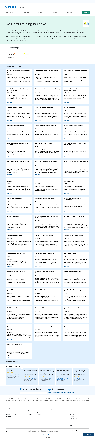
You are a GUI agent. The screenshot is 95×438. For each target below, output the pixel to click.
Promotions (9, 412)
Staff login (47, 437)
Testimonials (73, 418)
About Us (69, 12)
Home (7, 19)
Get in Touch (88, 434)
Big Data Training (13, 19)
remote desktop (10, 38)
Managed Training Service (35, 412)
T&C (71, 425)
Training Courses (9, 12)
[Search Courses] (54, 7)
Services (40, 12)
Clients (72, 416)
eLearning (26, 12)
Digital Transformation (34, 410)
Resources (55, 12)
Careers (72, 421)
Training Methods (11, 414)
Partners (72, 414)
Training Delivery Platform (35, 414)
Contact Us (86, 12)
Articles (50, 410)
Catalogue (9, 410)
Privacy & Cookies (47, 434)
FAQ (71, 423)
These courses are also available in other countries (61, 392)
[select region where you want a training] (33, 393)
